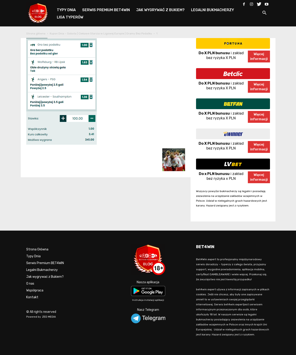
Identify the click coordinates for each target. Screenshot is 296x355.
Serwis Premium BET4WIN (45, 263)
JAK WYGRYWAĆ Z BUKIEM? (160, 10)
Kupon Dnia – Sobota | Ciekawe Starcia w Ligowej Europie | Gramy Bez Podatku (101, 33)
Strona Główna (37, 249)
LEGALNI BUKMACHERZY (212, 10)
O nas (30, 284)
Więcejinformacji (259, 56)
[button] (264, 13)
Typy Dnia (33, 256)
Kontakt (32, 297)
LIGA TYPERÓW (70, 17)
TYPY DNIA (66, 10)
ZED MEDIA (49, 316)
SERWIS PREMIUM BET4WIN (106, 10)
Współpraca (34, 290)
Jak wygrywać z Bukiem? (45, 277)
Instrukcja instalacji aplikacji (148, 300)
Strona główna (35, 33)
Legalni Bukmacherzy (42, 270)
